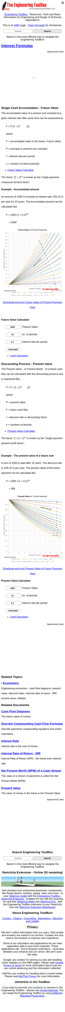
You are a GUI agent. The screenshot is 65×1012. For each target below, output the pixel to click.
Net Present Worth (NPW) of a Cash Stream (31, 770)
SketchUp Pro (48, 901)
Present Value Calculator (21, 431)
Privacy (32, 926)
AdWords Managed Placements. (41, 994)
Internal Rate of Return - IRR (20, 753)
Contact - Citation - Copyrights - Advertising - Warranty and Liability (32, 920)
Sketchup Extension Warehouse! (37, 907)
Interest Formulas (17, 46)
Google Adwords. (49, 990)
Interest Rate (10, 741)
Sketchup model (18, 896)
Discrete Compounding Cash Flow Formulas (32, 723)
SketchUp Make (26, 901)
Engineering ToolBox (16, 14)
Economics (11, 683)
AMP (17, 25)
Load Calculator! (19, 355)
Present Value (11, 788)
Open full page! (37, 25)
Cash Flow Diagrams (15, 711)
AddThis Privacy (27, 976)
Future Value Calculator (21, 170)
